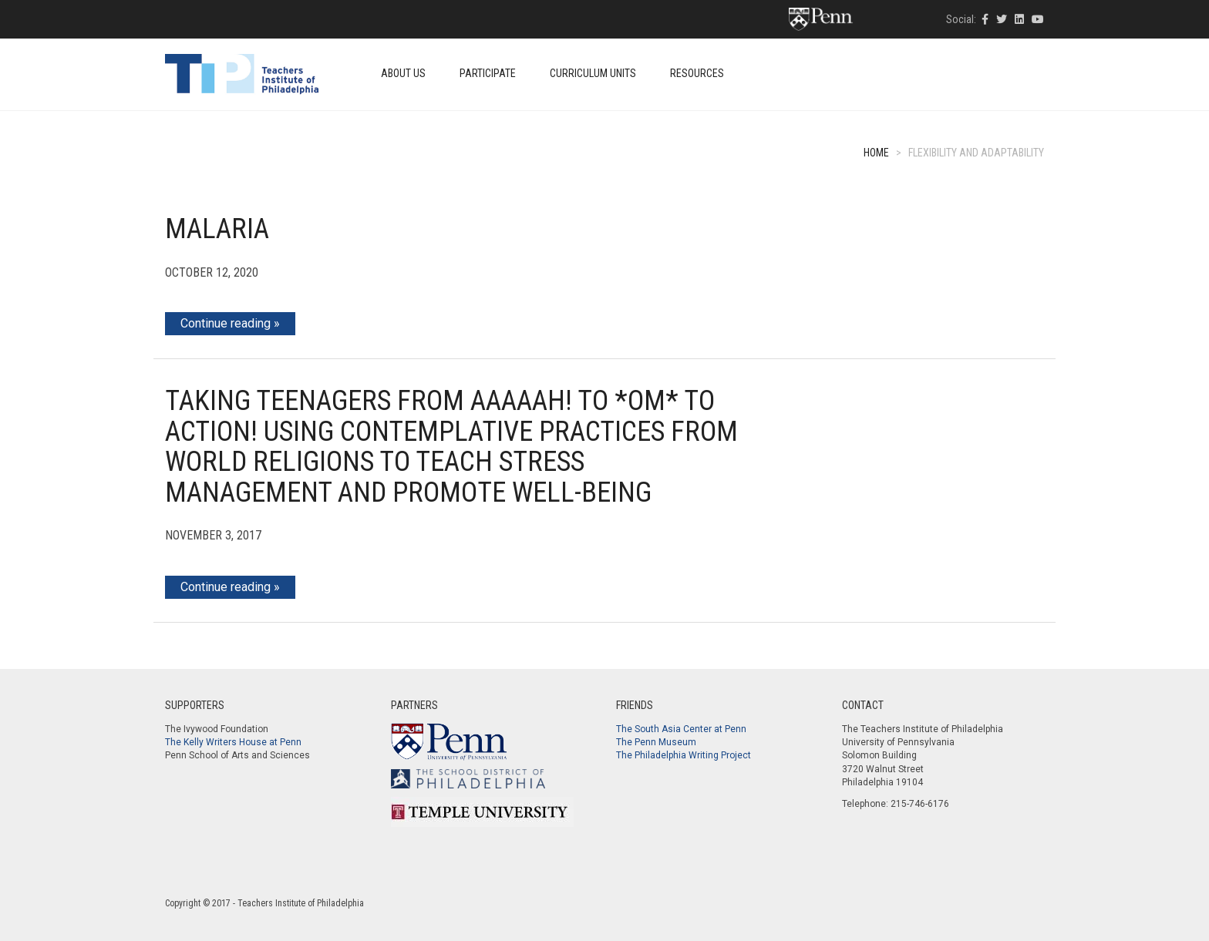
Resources (697, 73)
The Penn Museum (656, 742)
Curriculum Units (593, 73)
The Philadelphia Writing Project (683, 755)
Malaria (217, 229)
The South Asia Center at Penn (681, 729)
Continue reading (225, 323)
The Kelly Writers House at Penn (233, 742)
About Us (403, 73)
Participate (488, 73)
